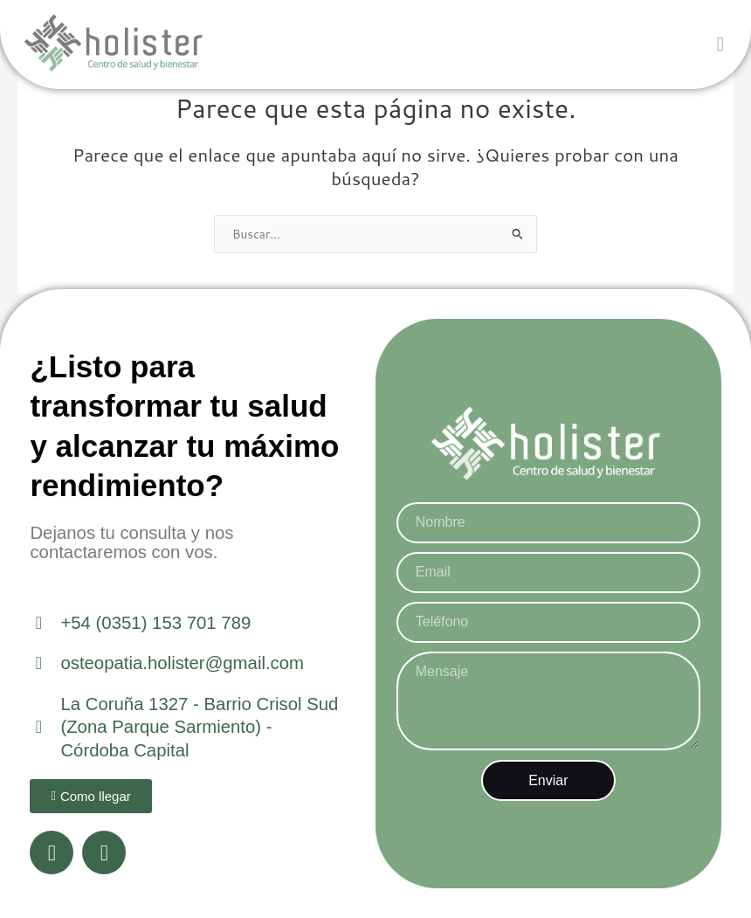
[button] (720, 45)
